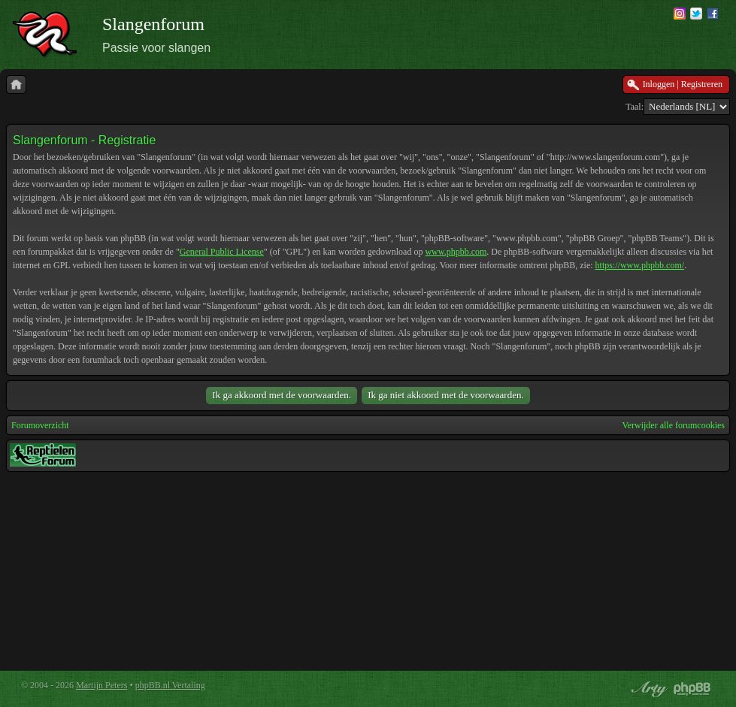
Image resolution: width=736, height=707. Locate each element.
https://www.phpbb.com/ (640, 265)
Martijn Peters (101, 685)
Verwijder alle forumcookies (673, 425)
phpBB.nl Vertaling (170, 685)
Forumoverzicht (40, 425)
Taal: (634, 106)
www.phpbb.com (455, 251)
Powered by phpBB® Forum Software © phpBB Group (692, 688)
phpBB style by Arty (647, 688)
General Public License (222, 251)
